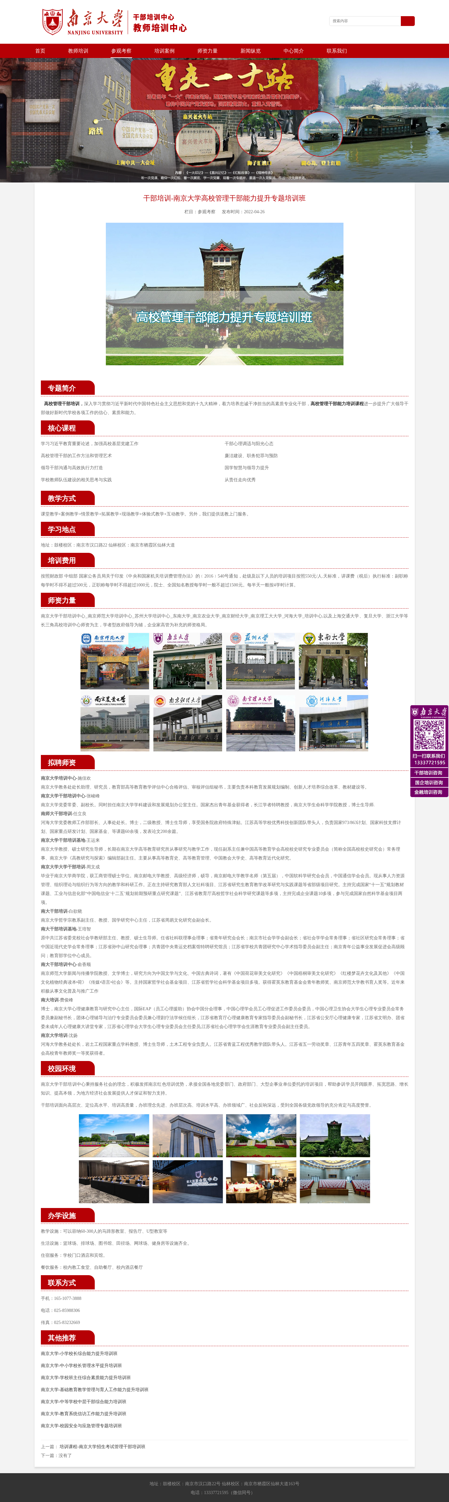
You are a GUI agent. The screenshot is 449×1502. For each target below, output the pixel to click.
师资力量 (207, 51)
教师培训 (78, 51)
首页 (40, 51)
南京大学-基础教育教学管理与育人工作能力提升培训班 (95, 1375)
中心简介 (294, 51)
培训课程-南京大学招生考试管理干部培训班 (102, 1432)
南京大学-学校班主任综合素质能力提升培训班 (86, 1363)
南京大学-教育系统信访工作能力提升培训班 (84, 1399)
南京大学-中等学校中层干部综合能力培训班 (84, 1387)
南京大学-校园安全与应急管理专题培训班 (81, 1411)
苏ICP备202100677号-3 (308, 1495)
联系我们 (337, 51)
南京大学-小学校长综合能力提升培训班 (79, 1339)
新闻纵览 (251, 51)
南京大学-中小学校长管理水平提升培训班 (81, 1351)
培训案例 (164, 51)
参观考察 (121, 51)
